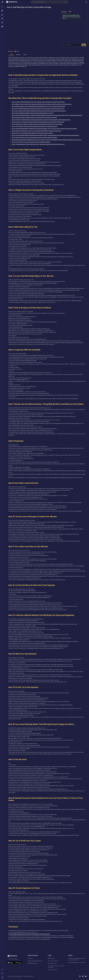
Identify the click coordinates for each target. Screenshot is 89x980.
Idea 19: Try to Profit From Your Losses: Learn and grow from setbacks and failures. (31, 142)
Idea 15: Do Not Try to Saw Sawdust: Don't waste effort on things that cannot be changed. (32, 133)
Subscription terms (52, 963)
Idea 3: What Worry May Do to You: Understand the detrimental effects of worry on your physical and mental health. (38, 106)
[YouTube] (85, 976)
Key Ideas (18, 54)
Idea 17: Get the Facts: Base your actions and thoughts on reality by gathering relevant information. (34, 137)
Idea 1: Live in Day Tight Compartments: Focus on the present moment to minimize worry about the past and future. (38, 102)
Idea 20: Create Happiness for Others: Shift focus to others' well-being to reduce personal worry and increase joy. (38, 144)
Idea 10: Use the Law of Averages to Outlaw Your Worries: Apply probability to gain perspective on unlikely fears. (38, 122)
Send (84, 44)
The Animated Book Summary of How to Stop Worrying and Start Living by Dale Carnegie (29, 934)
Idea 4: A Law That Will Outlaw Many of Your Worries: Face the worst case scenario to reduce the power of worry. (38, 108)
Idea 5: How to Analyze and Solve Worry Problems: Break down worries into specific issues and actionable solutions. (39, 110)
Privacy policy (51, 958)
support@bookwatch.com (37, 961)
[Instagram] (80, 976)
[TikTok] (83, 976)
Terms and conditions (53, 961)
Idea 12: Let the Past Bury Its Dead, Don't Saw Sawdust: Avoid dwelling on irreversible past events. (34, 126)
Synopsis (11, 54)
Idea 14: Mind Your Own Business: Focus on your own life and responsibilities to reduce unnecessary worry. (36, 130)
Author (24, 54)
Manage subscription (33, 963)
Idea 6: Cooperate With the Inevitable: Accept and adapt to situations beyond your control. (33, 113)
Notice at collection (52, 969)
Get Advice (64, 11)
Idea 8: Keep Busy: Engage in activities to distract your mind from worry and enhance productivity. (34, 117)
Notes (70, 11)
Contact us (30, 958)
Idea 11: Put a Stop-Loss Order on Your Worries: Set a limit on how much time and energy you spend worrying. (37, 124)
